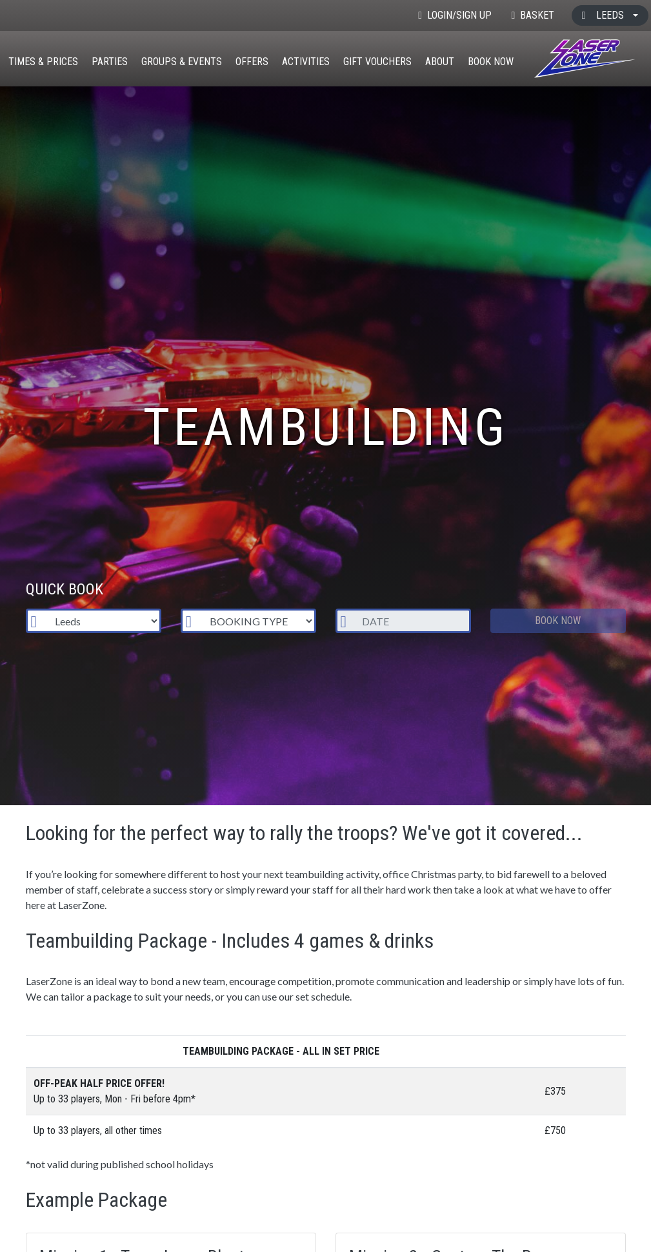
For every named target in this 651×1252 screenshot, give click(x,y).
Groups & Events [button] (181, 61)
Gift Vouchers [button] (377, 61)
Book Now (491, 61)
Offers (251, 61)
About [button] (439, 61)
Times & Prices (43, 61)
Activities (306, 61)
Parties (110, 61)
